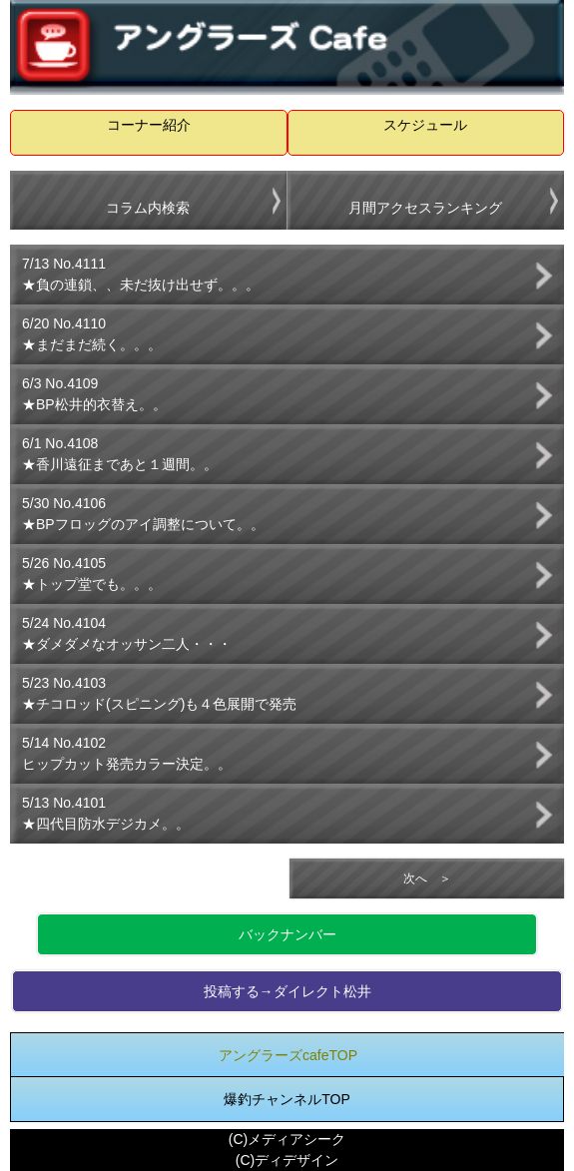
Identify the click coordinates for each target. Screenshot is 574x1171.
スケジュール (425, 125)
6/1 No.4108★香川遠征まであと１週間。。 (120, 453)
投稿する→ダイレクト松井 (287, 991)
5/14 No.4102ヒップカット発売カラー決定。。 (127, 753)
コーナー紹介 (149, 125)
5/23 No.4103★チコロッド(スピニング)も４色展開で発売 (159, 693)
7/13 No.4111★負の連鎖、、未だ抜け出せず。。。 (141, 274)
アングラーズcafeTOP (288, 1055)
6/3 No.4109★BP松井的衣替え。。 (94, 393)
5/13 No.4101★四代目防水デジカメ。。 (106, 813)
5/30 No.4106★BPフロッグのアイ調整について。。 (143, 513)
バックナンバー (287, 934)
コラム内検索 (148, 208)
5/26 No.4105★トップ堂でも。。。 (92, 573)
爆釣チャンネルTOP (287, 1099)
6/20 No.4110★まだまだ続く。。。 (92, 333)
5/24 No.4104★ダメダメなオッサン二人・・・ (127, 633)
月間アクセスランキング (425, 208)
